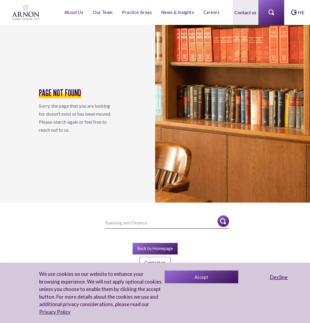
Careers (212, 12)
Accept (201, 277)
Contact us (245, 12)
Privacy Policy (55, 312)
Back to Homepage (155, 248)
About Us (73, 12)
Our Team (102, 12)
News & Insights (177, 12)
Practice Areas (137, 12)
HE (301, 12)
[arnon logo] (26, 12)
